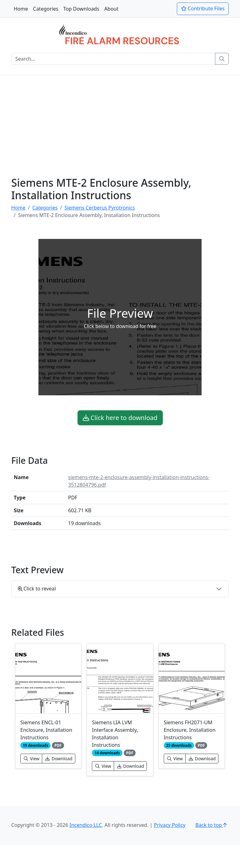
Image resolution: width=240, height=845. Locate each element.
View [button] (31, 759)
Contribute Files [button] (203, 8)
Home (21, 8)
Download (58, 759)
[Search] (113, 59)
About (111, 8)
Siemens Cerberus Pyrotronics (99, 207)
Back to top (212, 825)
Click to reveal (37, 588)
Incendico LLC (85, 825)
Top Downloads (81, 8)
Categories (45, 8)
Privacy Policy (169, 825)
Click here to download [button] (120, 417)
